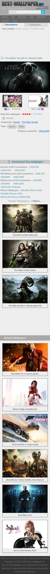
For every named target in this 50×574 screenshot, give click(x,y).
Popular (22, 17)
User (15, 21)
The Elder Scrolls (37, 29)
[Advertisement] (25, 51)
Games (26, 29)
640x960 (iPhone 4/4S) (11, 194)
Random (41, 17)
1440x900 (5, 184)
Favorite (9, 118)
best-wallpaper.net (36, 562)
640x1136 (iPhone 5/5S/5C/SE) (15, 197)
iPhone (5, 21)
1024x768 (34, 167)
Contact (14, 558)
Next (38, 102)
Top (31, 17)
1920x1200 (44, 131)
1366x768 (39, 174)
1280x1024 (6, 170)
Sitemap (45, 558)
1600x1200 (19, 170)
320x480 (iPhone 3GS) (31, 190)
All (13, 17)
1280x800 (37, 180)
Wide (21, 127)
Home (5, 17)
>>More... (36, 201)
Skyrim (12, 127)
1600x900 (5, 177)
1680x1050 (18, 184)
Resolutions (10, 25)
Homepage (34, 558)
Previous (12, 102)
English (40, 8)
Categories (33, 25)
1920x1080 (18, 177)
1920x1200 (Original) (10, 187)
